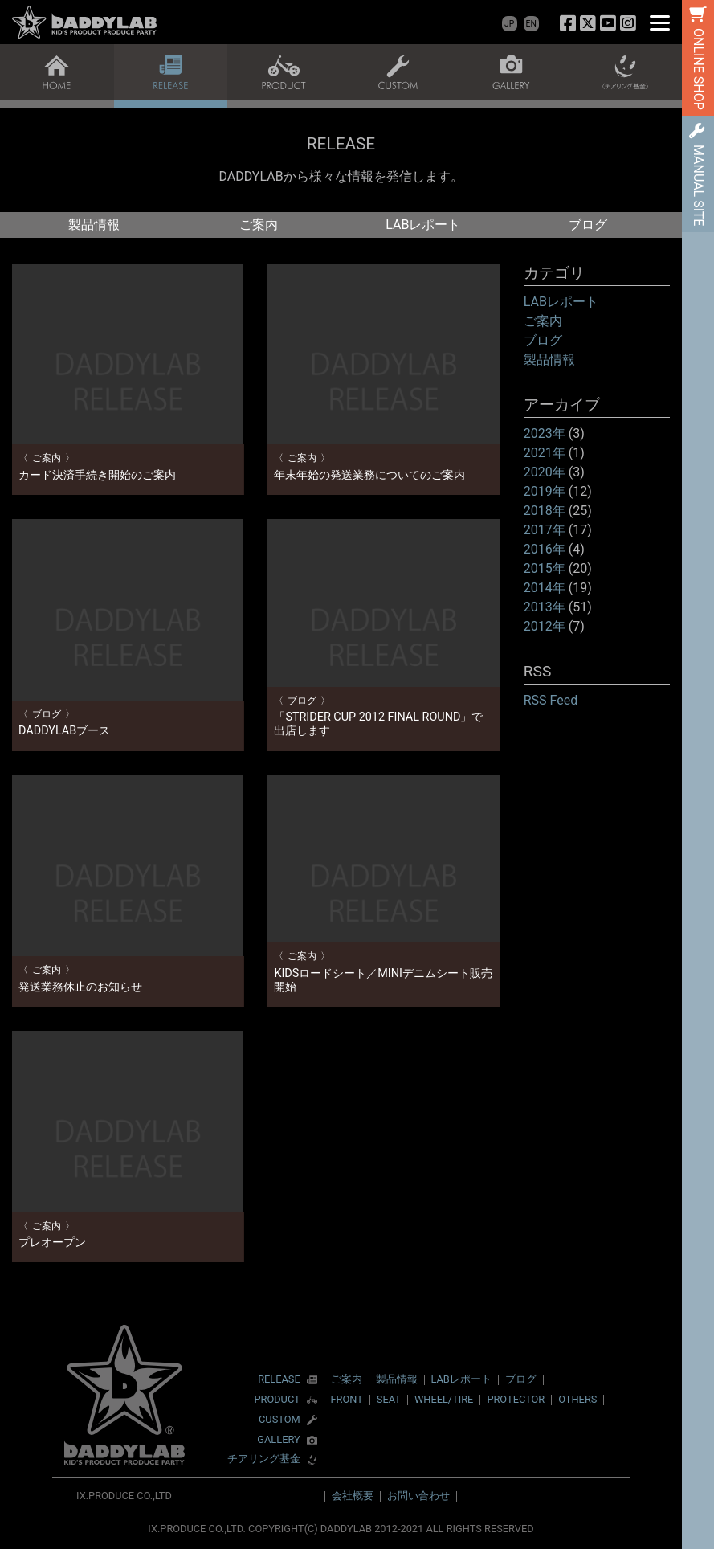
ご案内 (258, 224)
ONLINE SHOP (698, 69)
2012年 (544, 626)
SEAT (389, 1399)
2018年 (544, 510)
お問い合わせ (418, 1496)
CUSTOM (279, 1420)
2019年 (544, 491)
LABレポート (423, 224)
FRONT (347, 1399)
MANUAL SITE (698, 185)
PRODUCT (277, 1400)
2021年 (544, 452)
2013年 (544, 607)
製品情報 (94, 224)
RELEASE (279, 1380)
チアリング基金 (263, 1459)
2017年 (544, 529)
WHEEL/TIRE (443, 1399)
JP (509, 23)
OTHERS (577, 1399)
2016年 (544, 549)
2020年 (544, 472)
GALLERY (278, 1440)
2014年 (544, 587)
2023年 (544, 433)
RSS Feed (551, 700)
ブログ (588, 224)
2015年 (544, 568)
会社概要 (352, 1496)
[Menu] (660, 22)
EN (531, 23)
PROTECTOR (516, 1399)
